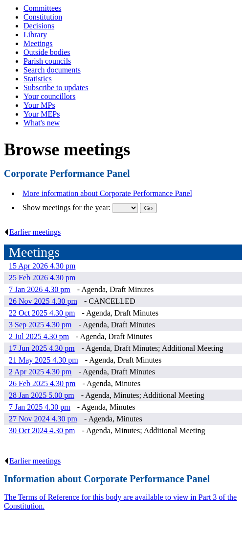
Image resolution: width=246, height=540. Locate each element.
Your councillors (49, 96)
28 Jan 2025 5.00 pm (41, 395)
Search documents (52, 70)
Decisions (38, 26)
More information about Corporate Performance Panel (107, 193)
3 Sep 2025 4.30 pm (40, 324)
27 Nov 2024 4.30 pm (43, 419)
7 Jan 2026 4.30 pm (39, 289)
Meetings (38, 43)
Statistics (37, 78)
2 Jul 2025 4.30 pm (39, 336)
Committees (42, 8)
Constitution (42, 17)
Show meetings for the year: (67, 207)
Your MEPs (41, 114)
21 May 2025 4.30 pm (43, 360)
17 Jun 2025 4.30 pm (42, 348)
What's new (41, 123)
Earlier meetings (32, 232)
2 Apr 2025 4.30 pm (40, 372)
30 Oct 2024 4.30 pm (42, 430)
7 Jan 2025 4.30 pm (39, 407)
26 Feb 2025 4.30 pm (42, 383)
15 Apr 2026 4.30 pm (42, 266)
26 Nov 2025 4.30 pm (43, 301)
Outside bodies (46, 52)
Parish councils (47, 61)
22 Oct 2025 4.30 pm (42, 313)
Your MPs (39, 105)
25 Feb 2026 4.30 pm (42, 277)
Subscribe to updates (55, 87)
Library (35, 34)
